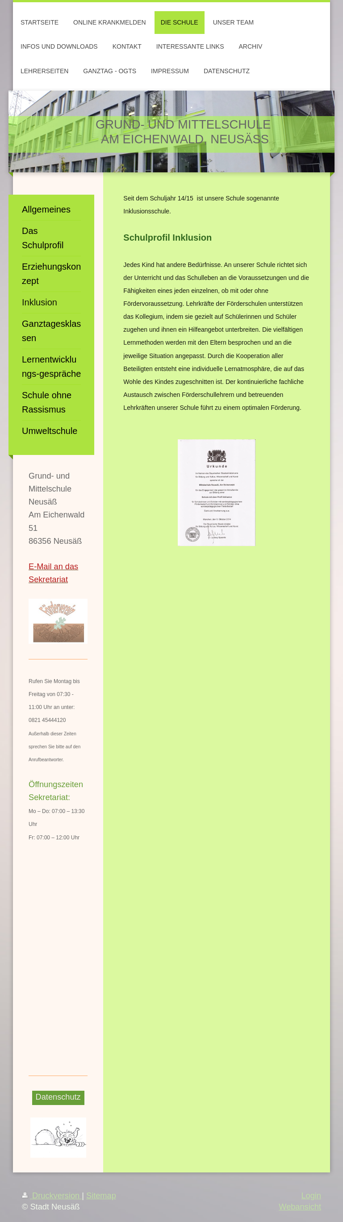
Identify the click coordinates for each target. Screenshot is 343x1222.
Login (311, 1195)
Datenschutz (58, 1097)
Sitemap (101, 1195)
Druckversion (52, 1195)
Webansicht (300, 1206)
